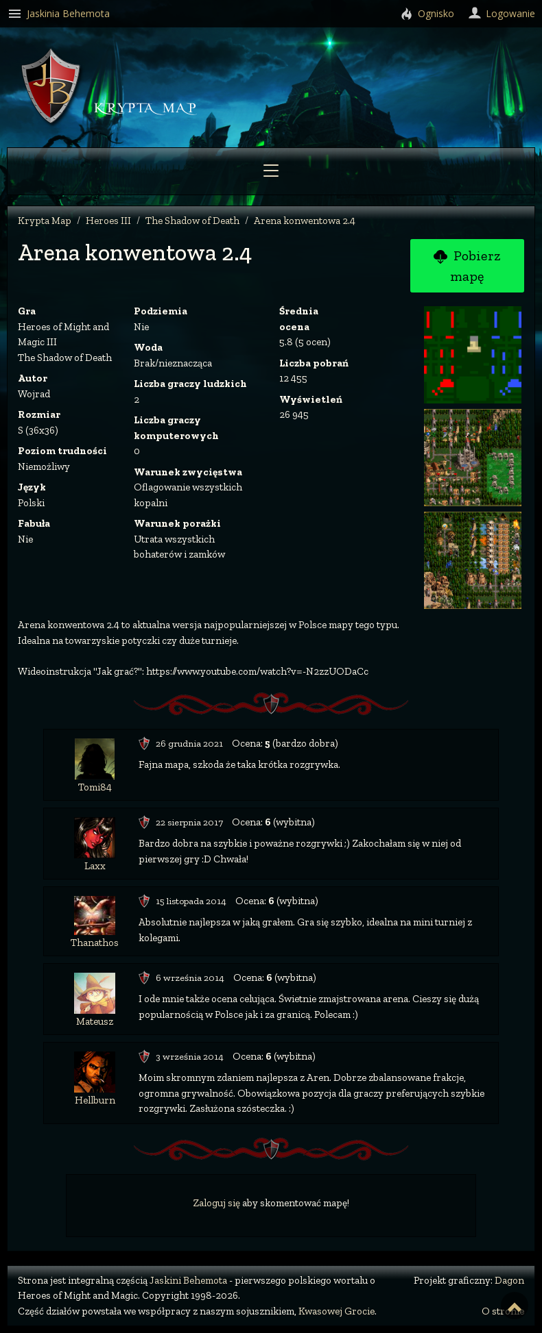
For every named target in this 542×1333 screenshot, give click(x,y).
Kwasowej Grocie (336, 1311)
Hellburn (95, 1100)
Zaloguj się (216, 1203)
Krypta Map (44, 220)
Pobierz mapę (467, 265)
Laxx (95, 866)
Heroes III (108, 220)
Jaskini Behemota (188, 1280)
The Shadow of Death (192, 220)
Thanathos (95, 942)
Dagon (509, 1280)
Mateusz (94, 1021)
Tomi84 (95, 787)
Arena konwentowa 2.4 (304, 220)
